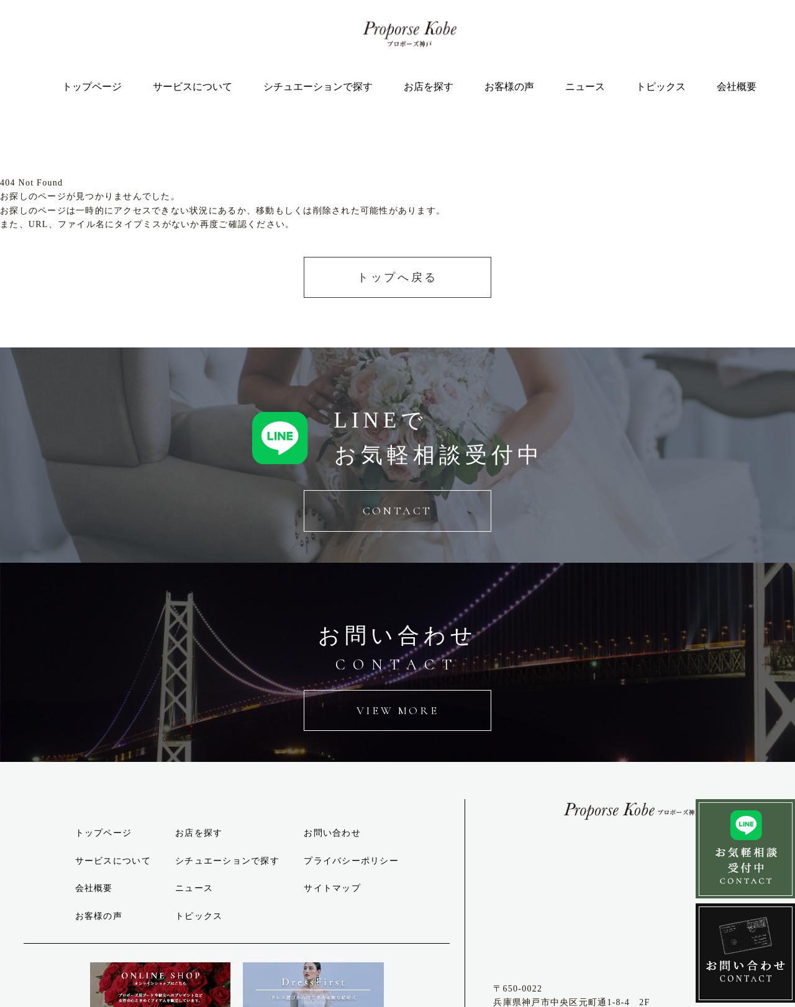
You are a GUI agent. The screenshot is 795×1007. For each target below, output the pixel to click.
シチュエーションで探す (318, 86)
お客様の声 (509, 86)
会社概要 (736, 86)
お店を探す (428, 86)
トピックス (661, 86)
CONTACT (397, 510)
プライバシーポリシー (351, 861)
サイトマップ (332, 888)
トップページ (92, 86)
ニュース (585, 86)
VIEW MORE (397, 710)
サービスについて (192, 86)
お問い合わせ (332, 833)
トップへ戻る (397, 277)
